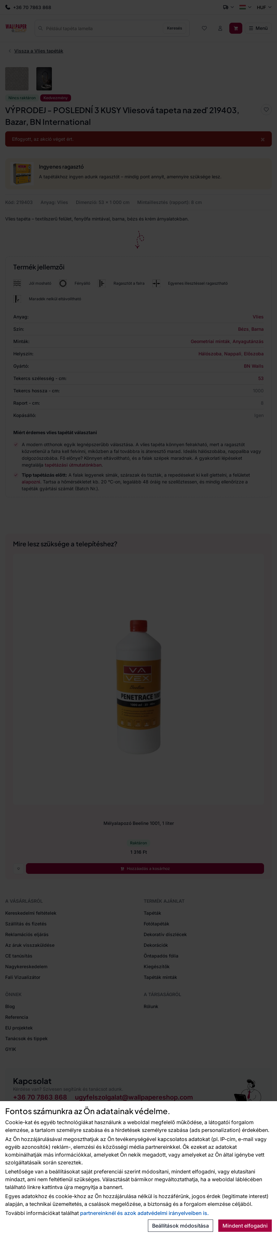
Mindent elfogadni (245, 1225)
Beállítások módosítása (180, 1225)
